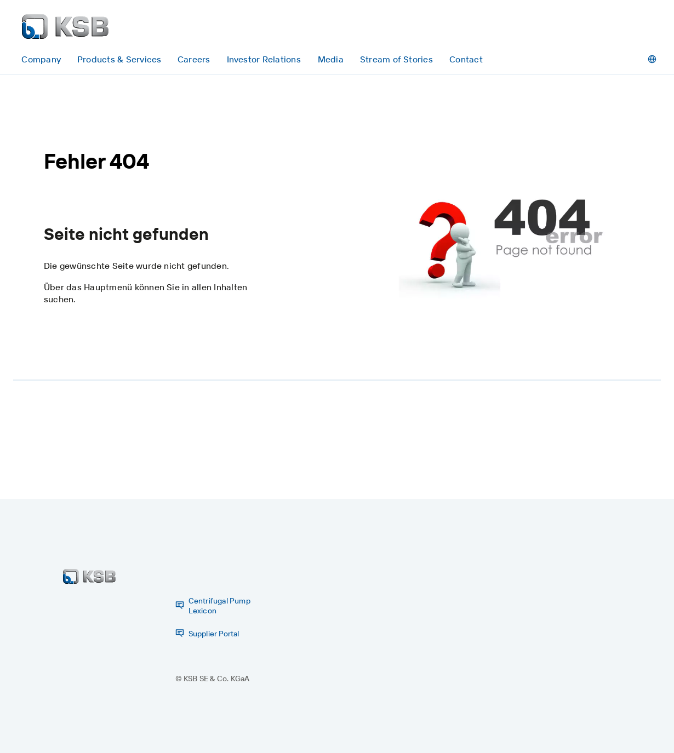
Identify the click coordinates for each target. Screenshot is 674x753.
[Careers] (193, 59)
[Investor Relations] (263, 59)
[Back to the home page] (65, 26)
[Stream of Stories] (396, 59)
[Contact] (465, 59)
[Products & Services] (119, 59)
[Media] (331, 59)
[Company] (41, 59)
